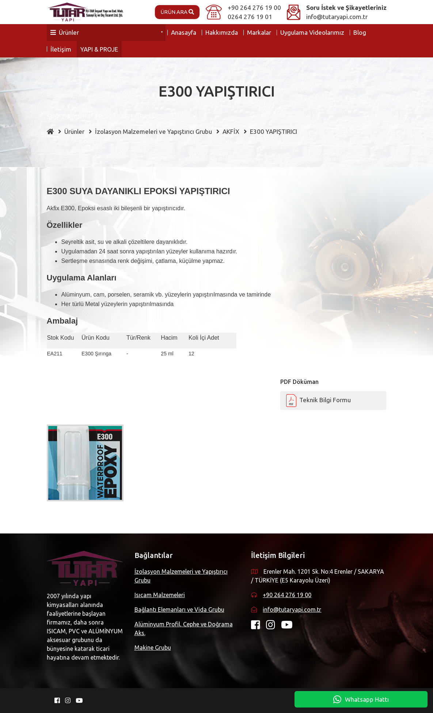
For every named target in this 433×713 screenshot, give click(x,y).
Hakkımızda (221, 32)
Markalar (259, 32)
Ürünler (64, 32)
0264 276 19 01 (250, 16)
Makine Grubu (152, 647)
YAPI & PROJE (99, 49)
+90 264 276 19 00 (254, 7)
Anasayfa (183, 32)
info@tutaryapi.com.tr (337, 16)
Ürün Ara (177, 12)
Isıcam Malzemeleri (159, 595)
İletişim (60, 49)
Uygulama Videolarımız (312, 32)
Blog (359, 32)
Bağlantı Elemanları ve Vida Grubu (179, 609)
